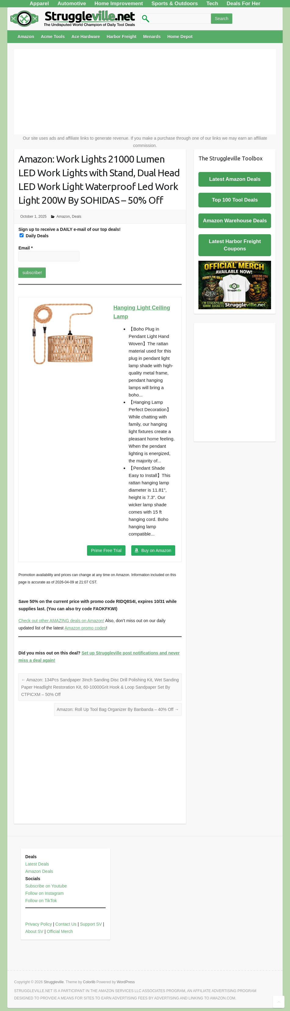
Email (25, 248)
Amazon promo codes (85, 628)
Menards (152, 36)
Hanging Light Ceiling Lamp (141, 312)
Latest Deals (37, 864)
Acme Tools (53, 36)
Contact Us (65, 924)
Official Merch (60, 931)
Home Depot (179, 36)
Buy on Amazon (156, 550)
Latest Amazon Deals (234, 179)
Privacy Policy (38, 924)
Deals (77, 216)
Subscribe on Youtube (46, 886)
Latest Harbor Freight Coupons (235, 245)
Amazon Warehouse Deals (235, 221)
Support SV (91, 924)
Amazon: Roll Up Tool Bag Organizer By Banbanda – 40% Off (118, 709)
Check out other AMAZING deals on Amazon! (61, 620)
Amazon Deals (39, 871)
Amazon (25, 36)
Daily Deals (34, 235)
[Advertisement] (145, 91)
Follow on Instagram (44, 893)
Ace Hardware (85, 36)
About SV (34, 931)
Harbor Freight (121, 36)
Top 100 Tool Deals (235, 200)
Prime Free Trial (106, 550)
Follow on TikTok (41, 900)
